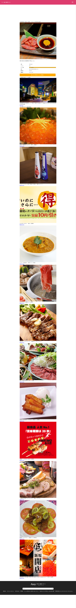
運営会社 (4, 591)
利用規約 (21, 591)
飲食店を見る (22, 146)
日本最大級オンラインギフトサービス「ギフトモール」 (64, 591)
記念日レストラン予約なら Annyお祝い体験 (47, 591)
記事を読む (22, 105)
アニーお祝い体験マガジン (6, 2)
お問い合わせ (17, 591)
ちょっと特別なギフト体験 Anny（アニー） (31, 591)
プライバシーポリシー (10, 591)
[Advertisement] (38, 12)
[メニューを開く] (72, 2)
